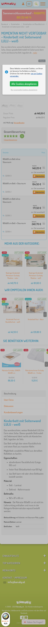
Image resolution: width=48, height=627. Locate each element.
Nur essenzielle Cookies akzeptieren (24, 90)
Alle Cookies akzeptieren (24, 83)
